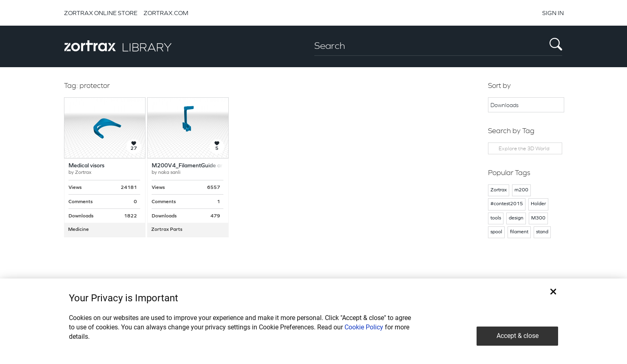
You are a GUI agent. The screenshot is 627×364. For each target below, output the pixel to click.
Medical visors (86, 166)
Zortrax (83, 172)
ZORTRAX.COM (166, 12)
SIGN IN (553, 12)
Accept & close (518, 336)
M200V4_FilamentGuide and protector (202, 166)
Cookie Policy (363, 327)
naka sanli (169, 172)
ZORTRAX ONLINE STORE (100, 12)
